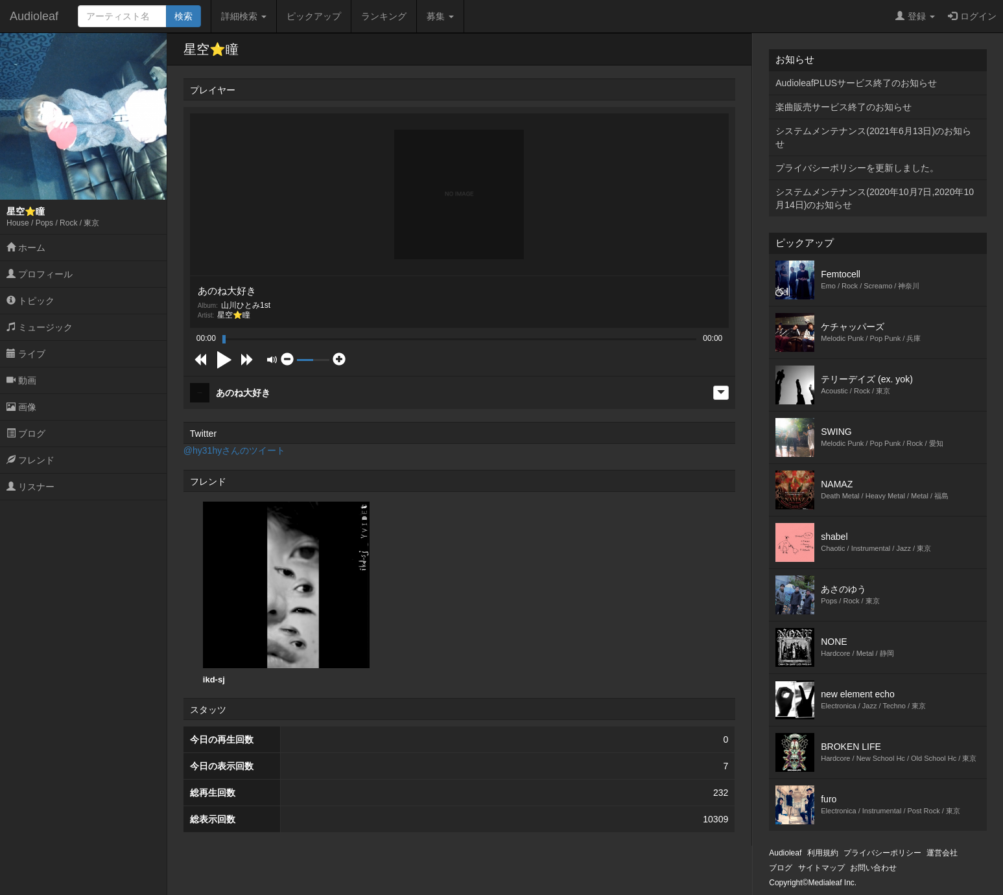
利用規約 (822, 852)
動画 (21, 380)
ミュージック (39, 327)
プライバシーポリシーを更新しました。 (857, 168)
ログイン (972, 16)
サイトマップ (821, 867)
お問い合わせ (873, 867)
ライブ (25, 354)
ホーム (25, 247)
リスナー (30, 487)
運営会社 (942, 852)
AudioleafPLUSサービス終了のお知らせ (856, 83)
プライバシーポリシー (882, 852)
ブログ (25, 433)
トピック (30, 301)
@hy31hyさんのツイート (234, 450)
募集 (440, 16)
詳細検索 (243, 16)
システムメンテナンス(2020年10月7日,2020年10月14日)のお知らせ (874, 198)
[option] (286, 593)
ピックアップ (314, 16)
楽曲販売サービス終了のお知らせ (843, 107)
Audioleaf (34, 16)
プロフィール (39, 274)
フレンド (30, 460)
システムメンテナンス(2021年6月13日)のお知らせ (873, 137)
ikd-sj (286, 593)
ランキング (384, 16)
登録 (915, 16)
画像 (21, 407)
